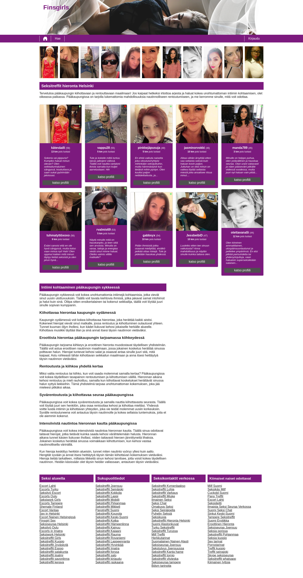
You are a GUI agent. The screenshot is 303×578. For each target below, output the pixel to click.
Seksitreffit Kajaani (108, 531)
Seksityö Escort (50, 492)
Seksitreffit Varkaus (165, 492)
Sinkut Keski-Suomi (221, 513)
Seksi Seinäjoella (163, 510)
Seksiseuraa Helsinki (53, 524)
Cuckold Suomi (218, 492)
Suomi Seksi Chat (220, 510)
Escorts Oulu (48, 496)
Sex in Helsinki (49, 513)
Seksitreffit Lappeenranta (112, 541)
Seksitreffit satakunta (53, 551)
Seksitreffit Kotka (107, 520)
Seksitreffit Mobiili (107, 499)
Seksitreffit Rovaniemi (110, 538)
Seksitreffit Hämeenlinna (112, 524)
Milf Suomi (215, 485)
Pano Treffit (215, 496)
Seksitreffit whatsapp (222, 558)
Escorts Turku (48, 489)
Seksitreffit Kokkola (108, 492)
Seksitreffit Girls (50, 538)
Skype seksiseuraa (220, 555)
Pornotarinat (216, 545)
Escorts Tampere (51, 503)
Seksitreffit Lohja (163, 489)
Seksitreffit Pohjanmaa (223, 534)
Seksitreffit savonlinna (54, 558)
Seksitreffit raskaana (109, 562)
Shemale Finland (51, 506)
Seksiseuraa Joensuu (166, 545)
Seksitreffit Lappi (106, 496)
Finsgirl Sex (47, 520)
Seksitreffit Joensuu (108, 485)
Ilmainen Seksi (162, 499)
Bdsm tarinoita (161, 565)
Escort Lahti (47, 485)
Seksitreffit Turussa (165, 531)
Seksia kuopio (217, 538)
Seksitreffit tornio (163, 555)
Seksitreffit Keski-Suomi (111, 517)
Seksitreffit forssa (107, 551)
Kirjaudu (254, 38)
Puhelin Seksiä (162, 513)
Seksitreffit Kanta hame (167, 551)
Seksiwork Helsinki (52, 534)
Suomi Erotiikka (218, 520)
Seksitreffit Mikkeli (107, 506)
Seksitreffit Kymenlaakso (168, 485)
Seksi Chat (159, 503)
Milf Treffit (158, 534)
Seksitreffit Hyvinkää (109, 545)
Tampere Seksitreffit (221, 517)
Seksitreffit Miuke (163, 496)
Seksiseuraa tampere (166, 562)
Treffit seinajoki (218, 551)
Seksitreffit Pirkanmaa (110, 503)
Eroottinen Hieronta (221, 524)
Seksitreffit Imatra (107, 548)
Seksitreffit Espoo (51, 548)
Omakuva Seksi (162, 506)
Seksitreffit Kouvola (108, 513)
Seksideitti (215, 503)
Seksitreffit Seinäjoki (109, 489)
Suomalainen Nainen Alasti (170, 541)
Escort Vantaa (49, 510)
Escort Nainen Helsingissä (57, 517)
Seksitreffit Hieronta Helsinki (171, 520)
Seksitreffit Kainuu (107, 527)
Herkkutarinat (161, 538)
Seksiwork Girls (50, 499)
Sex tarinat (215, 541)
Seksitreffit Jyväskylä (53, 545)
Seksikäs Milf (217, 489)
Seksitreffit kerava (51, 562)
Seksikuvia (159, 517)
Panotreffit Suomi (107, 510)
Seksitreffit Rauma (108, 534)
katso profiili (60, 182)
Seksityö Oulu (49, 527)
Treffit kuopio (216, 548)
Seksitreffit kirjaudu (108, 558)
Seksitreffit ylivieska (165, 558)
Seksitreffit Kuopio (51, 541)
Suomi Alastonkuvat (165, 524)
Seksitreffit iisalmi (51, 555)
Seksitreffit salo (105, 555)
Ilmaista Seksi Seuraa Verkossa (229, 506)
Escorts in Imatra (51, 531)
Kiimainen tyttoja (219, 562)
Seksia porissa (218, 531)
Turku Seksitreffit (163, 527)
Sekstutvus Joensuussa (168, 548)
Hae (57, 38)
